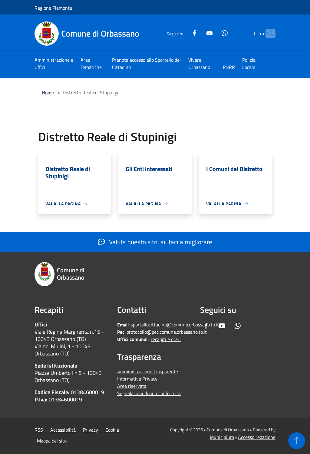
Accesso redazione (256, 437)
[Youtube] (199, 32)
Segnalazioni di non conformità (149, 393)
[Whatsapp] (214, 32)
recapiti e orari (166, 339)
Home (48, 92)
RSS (39, 429)
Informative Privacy (137, 378)
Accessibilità (63, 429)
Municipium (222, 437)
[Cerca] (268, 33)
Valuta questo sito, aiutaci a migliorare (155, 242)
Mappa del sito (52, 440)
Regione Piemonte (53, 7)
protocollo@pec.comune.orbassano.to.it (167, 332)
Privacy (90, 429)
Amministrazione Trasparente (147, 371)
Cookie (112, 429)
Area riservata (132, 386)
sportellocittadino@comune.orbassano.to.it (175, 324)
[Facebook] (184, 32)
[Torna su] (296, 440)
